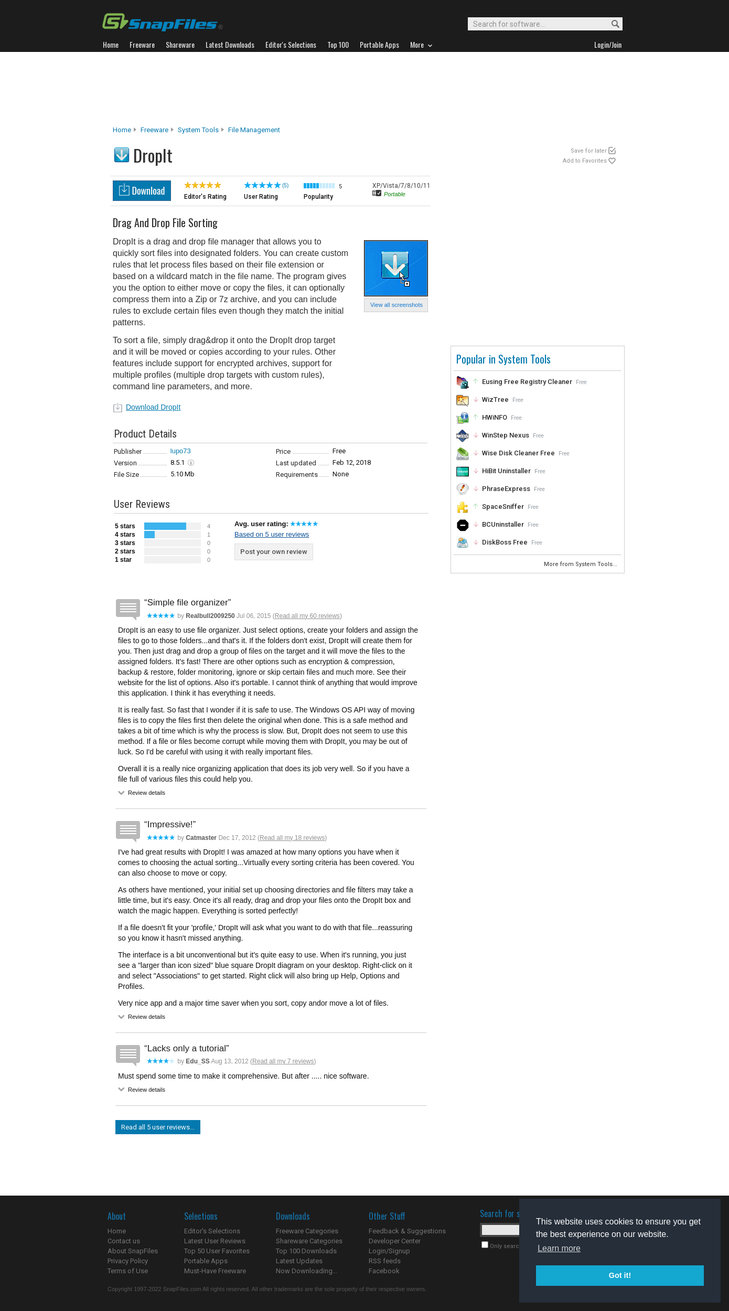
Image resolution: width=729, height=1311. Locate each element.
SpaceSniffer (503, 506)
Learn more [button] (559, 1248)
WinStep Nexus (505, 435)
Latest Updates (299, 1261)
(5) (285, 185)
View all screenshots (396, 305)
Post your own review (273, 552)
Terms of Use (128, 1271)
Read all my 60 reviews (307, 616)
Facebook (384, 1271)
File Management (254, 130)
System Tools (198, 130)
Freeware (154, 130)
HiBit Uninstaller (506, 471)
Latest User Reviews (214, 1241)
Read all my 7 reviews (283, 1061)
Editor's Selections (212, 1231)
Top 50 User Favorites (217, 1251)
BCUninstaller (503, 524)
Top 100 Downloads (306, 1251)
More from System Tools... (581, 564)
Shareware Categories (309, 1241)
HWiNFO (494, 417)
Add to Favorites (585, 160)
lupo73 (180, 451)
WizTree (495, 399)
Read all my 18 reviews (292, 837)
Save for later (589, 150)
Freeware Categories (307, 1231)
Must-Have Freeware (215, 1271)
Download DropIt (153, 407)
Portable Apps (206, 1261)
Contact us (124, 1241)
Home (122, 130)
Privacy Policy (128, 1261)
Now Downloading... (306, 1271)
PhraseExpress (506, 489)
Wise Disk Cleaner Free (518, 453)
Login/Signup (389, 1251)
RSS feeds (385, 1261)
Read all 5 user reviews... (158, 1127)
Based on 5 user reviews (271, 534)
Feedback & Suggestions (407, 1231)
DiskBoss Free (505, 542)
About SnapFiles (133, 1251)
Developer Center (395, 1241)
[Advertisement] (364, 88)
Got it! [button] (620, 1275)
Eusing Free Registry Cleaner (527, 382)
